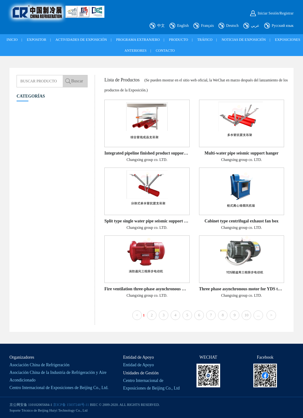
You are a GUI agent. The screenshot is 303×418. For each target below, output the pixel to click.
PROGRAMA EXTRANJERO (138, 40)
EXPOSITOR (36, 40)
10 (246, 315)
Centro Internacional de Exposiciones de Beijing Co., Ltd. (58, 387)
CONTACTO (165, 50)
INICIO (12, 40)
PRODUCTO (178, 40)
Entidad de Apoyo (138, 364)
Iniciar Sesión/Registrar (276, 13)
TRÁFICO (204, 40)
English (183, 25)
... (258, 315)
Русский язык (283, 25)
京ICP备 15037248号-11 (71, 405)
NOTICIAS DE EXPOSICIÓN (244, 40)
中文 (161, 25)
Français (207, 25)
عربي (255, 25)
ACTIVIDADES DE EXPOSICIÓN (81, 40)
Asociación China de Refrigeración (39, 364)
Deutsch (232, 25)
